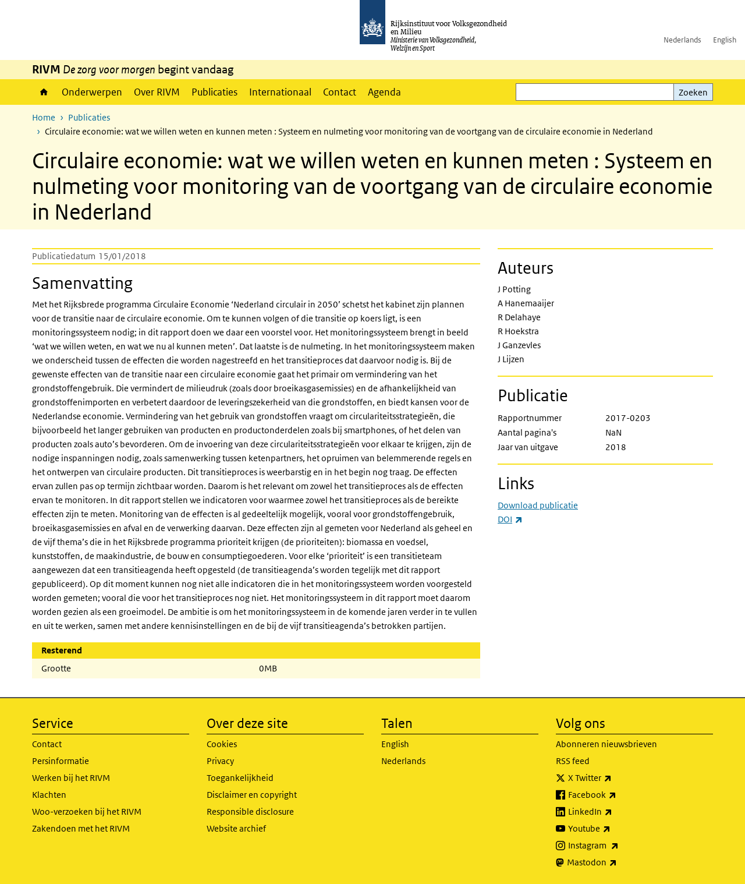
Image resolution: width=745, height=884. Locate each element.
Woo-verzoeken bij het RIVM (86, 811)
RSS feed (573, 760)
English (724, 40)
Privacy (220, 760)
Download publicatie (538, 505)
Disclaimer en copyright (252, 794)
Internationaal (280, 92)
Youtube (615, 829)
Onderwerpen (92, 92)
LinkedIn (616, 812)
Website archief (236, 828)
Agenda (384, 92)
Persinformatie (60, 760)
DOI (510, 519)
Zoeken (693, 92)
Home (44, 92)
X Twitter (615, 778)
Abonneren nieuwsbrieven (606, 743)
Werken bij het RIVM (71, 777)
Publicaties (214, 92)
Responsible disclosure (250, 811)
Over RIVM (157, 92)
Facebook (618, 795)
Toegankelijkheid (240, 777)
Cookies (222, 743)
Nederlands (682, 40)
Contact (339, 92)
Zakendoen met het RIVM (81, 828)
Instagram (619, 846)
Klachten (49, 794)
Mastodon (617, 862)
